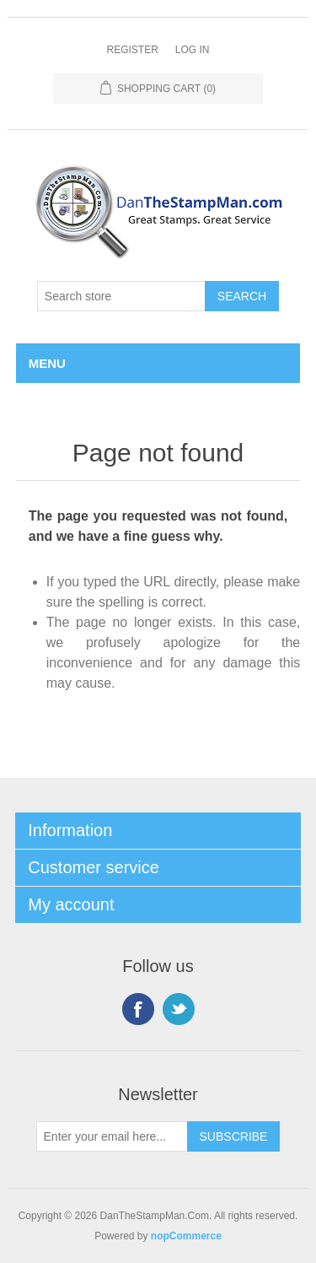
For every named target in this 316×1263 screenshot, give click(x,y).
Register (132, 50)
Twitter (179, 1009)
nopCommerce (186, 1236)
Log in (192, 50)
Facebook (138, 1009)
